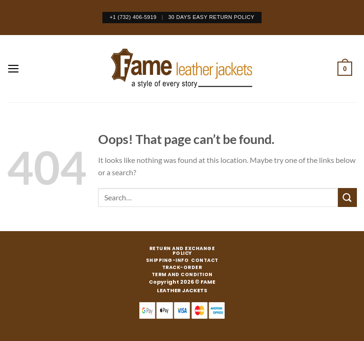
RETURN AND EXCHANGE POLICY (182, 251)
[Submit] (347, 197)
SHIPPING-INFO (167, 260)
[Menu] (13, 68)
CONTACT (204, 260)
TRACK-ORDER (182, 267)
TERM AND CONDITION (182, 274)
